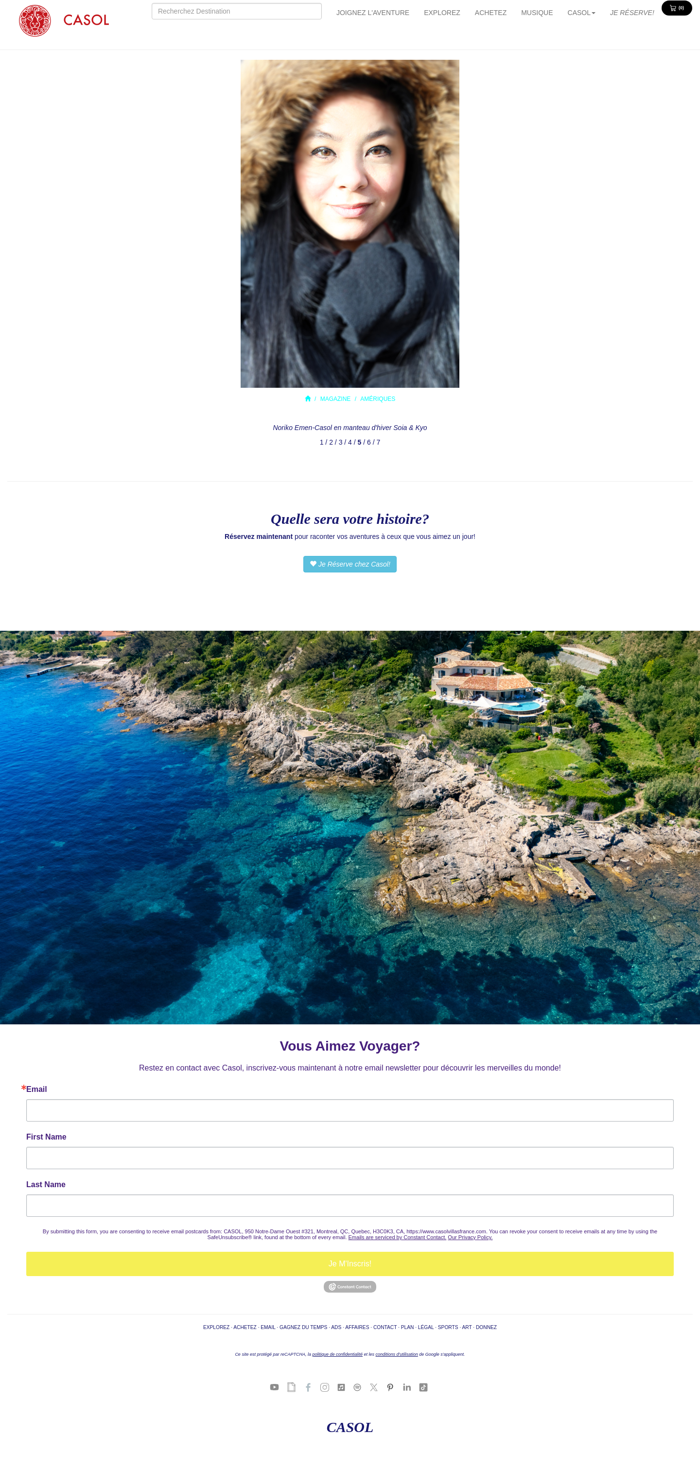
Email (36, 1089)
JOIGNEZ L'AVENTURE (372, 13)
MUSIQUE (537, 13)
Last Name (46, 1185)
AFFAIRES (357, 1327)
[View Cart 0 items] (677, 8)
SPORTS (448, 1327)
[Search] (237, 11)
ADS (336, 1327)
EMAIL (268, 1327)
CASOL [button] (581, 13)
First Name (46, 1137)
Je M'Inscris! (350, 1264)
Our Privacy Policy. (470, 1237)
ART (467, 1327)
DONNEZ (486, 1327)
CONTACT (385, 1327)
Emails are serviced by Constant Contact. (398, 1237)
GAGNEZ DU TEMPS (303, 1327)
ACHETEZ (491, 13)
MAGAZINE (335, 399)
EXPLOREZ (442, 13)
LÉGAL (426, 1327)
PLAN (407, 1327)
